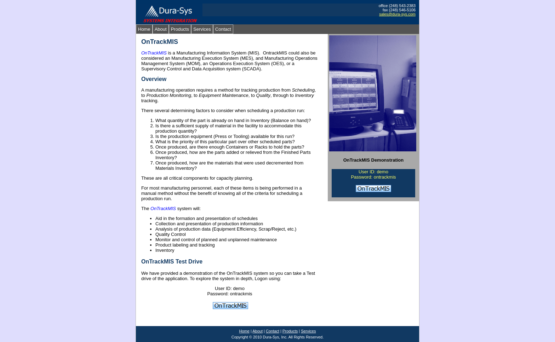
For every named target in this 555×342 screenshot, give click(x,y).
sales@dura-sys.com (397, 14)
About (161, 29)
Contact (223, 29)
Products (180, 29)
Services (202, 29)
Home (144, 29)
